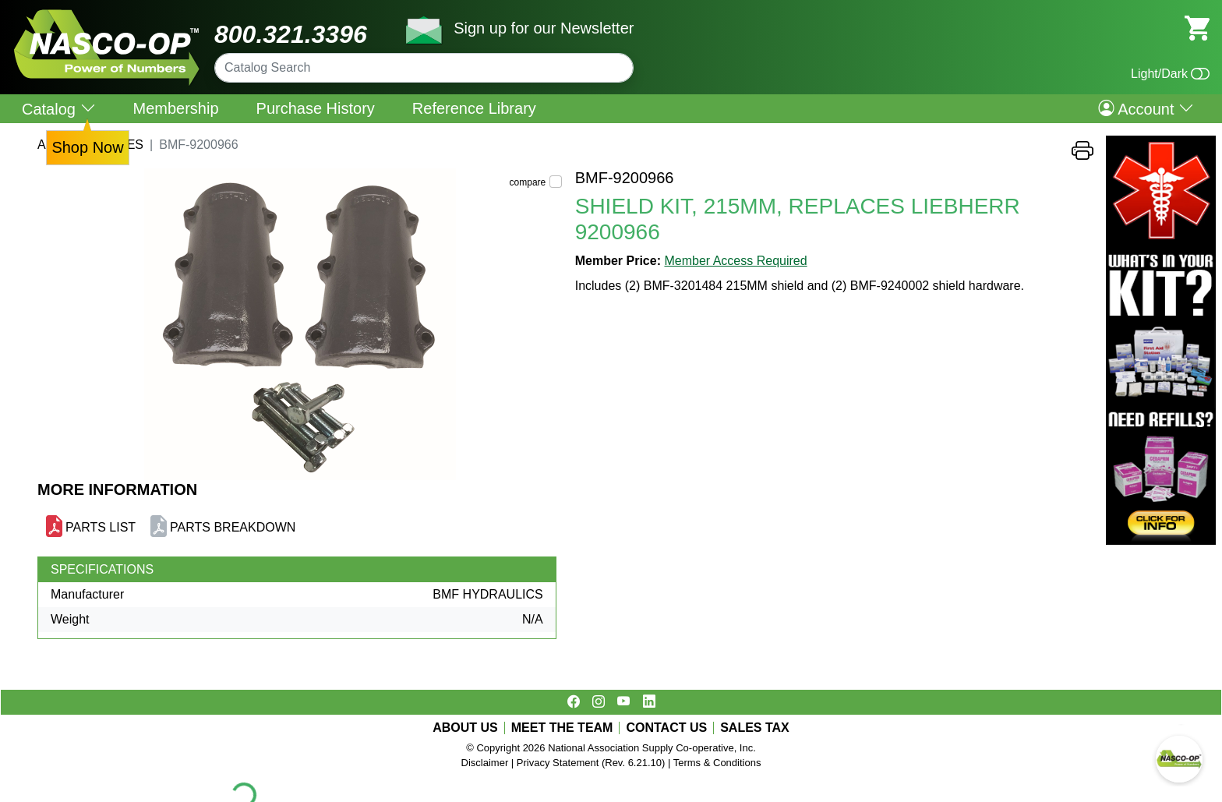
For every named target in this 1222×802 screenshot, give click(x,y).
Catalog (59, 109)
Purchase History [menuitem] (315, 108)
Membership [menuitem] (176, 108)
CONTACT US (666, 728)
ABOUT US (465, 728)
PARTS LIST (100, 527)
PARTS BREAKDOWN (232, 527)
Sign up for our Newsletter (544, 28)
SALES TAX (754, 728)
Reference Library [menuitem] (474, 108)
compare (528, 182)
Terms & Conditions (717, 762)
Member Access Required (735, 260)
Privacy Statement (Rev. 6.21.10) (591, 762)
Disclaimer (485, 762)
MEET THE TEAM (562, 728)
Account (1146, 108)
